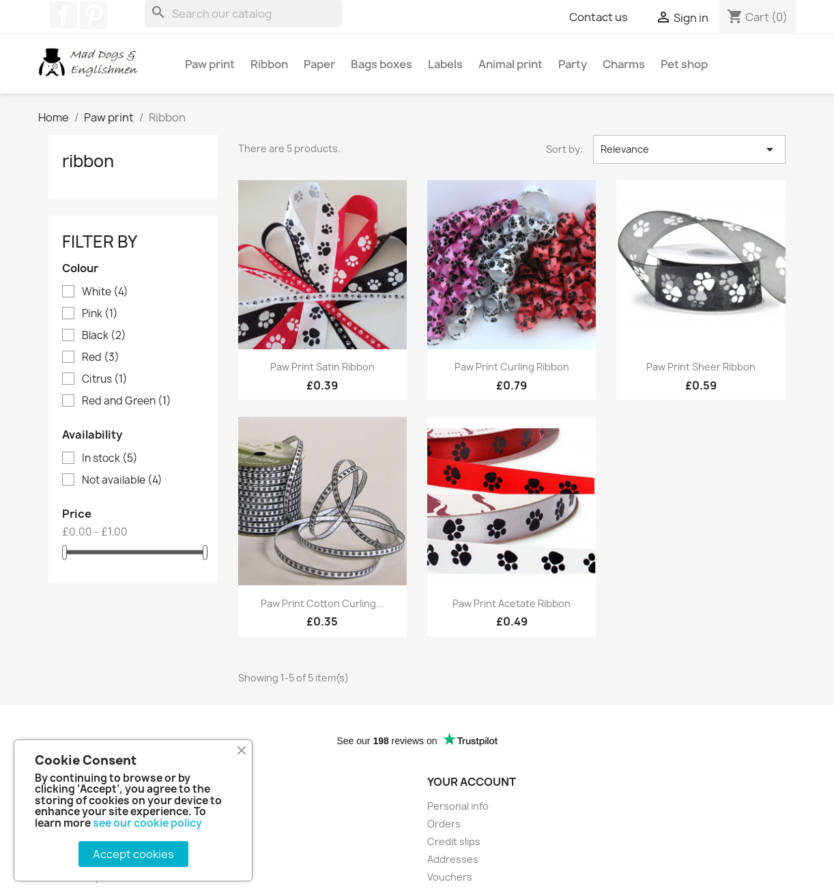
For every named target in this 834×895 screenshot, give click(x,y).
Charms (624, 64)
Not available (122, 480)
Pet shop (684, 64)
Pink (100, 314)
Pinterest (93, 15)
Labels (445, 64)
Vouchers (449, 876)
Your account (471, 781)
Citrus (105, 379)
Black (104, 335)
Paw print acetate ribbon (511, 603)
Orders (444, 823)
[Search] (243, 13)
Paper (319, 64)
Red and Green (126, 401)
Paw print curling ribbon (512, 366)
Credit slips (453, 841)
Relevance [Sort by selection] (689, 149)
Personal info (458, 805)
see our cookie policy (147, 823)
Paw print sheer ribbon (701, 366)
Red (100, 357)
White (105, 292)
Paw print (210, 64)
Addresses (452, 859)
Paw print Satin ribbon (322, 366)
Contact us (598, 17)
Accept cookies (133, 854)
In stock (110, 458)
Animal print (510, 64)
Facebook (63, 15)
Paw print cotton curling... (322, 603)
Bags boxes (381, 64)
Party (572, 64)
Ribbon (269, 64)
